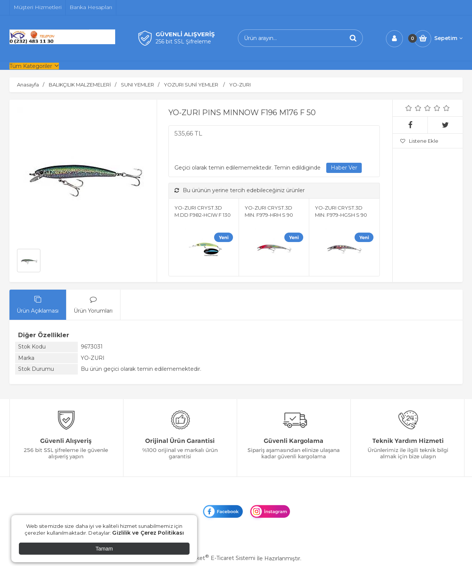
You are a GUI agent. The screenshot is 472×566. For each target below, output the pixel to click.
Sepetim (448, 38)
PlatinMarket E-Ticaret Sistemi (213, 558)
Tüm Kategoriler (30, 66)
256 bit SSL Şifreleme (183, 41)
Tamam (104, 549)
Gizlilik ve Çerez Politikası (148, 532)
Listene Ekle (419, 141)
